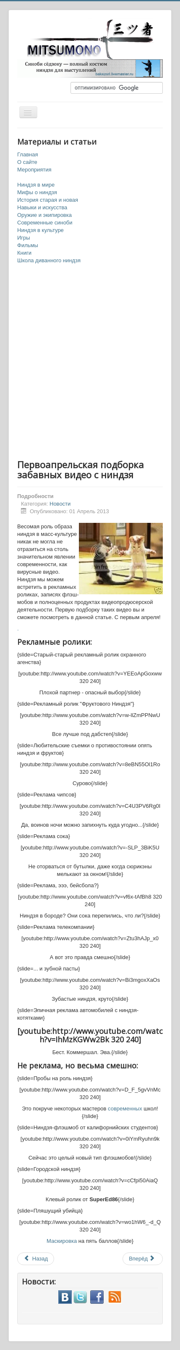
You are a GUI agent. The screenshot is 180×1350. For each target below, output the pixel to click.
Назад (35, 1258)
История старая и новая (47, 200)
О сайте (27, 162)
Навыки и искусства (42, 207)
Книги (24, 253)
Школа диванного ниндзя (49, 260)
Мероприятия (34, 169)
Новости (60, 504)
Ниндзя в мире (36, 185)
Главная (27, 154)
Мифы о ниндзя (37, 192)
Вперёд (142, 1258)
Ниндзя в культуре (40, 230)
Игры (23, 238)
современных (125, 1108)
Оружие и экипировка (44, 215)
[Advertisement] (90, 362)
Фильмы (27, 245)
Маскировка (62, 1241)
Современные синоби (45, 222)
